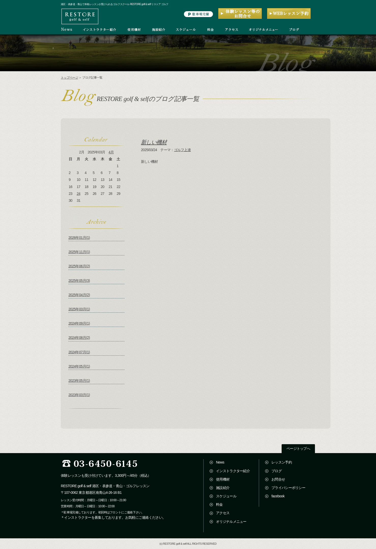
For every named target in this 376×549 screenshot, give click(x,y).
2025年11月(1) (79, 252)
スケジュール (226, 496)
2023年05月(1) (79, 381)
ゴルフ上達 (182, 150)
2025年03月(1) (79, 309)
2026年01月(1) (79, 238)
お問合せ (278, 479)
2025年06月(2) (79, 266)
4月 (111, 152)
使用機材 (222, 479)
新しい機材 (154, 142)
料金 (219, 504)
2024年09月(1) (79, 323)
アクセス (222, 513)
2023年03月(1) (79, 395)
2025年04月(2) (79, 295)
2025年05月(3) (79, 281)
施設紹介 (222, 488)
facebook (277, 496)
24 (78, 194)
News (220, 462)
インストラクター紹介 (233, 471)
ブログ (276, 471)
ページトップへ (298, 449)
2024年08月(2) (79, 338)
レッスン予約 (281, 462)
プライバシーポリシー (288, 488)
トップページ (69, 77)
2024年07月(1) (79, 352)
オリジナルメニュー (231, 521)
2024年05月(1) (79, 366)
